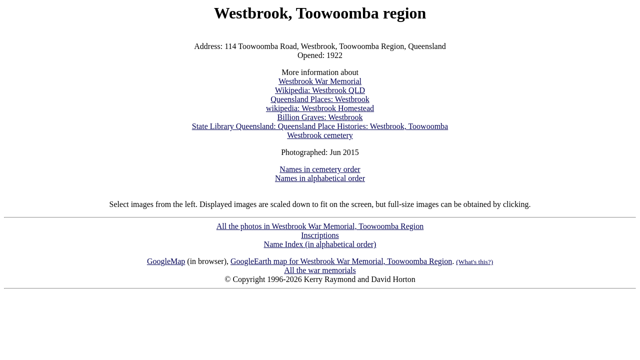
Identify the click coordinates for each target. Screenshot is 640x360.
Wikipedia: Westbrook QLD (320, 90)
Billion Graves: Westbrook (320, 117)
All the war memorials (320, 270)
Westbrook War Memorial (320, 81)
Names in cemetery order (320, 169)
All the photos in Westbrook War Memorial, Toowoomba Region (320, 226)
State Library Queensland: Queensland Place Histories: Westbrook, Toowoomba (320, 126)
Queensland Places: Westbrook (319, 99)
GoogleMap (166, 261)
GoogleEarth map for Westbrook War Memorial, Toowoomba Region (341, 261)
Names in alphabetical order (320, 178)
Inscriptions (320, 235)
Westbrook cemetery (320, 135)
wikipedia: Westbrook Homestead (320, 108)
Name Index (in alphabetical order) (320, 244)
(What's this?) (474, 262)
